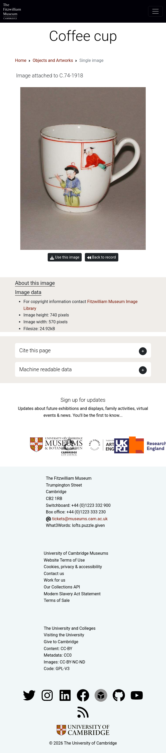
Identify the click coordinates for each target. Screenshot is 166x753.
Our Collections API (62, 586)
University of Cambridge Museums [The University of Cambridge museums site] (76, 553)
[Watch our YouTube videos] (136, 694)
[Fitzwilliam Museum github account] (119, 694)
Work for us (54, 580)
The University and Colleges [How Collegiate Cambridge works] (69, 628)
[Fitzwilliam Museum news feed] (83, 711)
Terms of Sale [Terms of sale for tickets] (57, 600)
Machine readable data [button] (45, 369)
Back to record (101, 257)
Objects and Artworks (53, 60)
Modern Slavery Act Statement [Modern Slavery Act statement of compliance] (72, 593)
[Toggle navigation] (155, 11)
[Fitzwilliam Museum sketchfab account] (101, 694)
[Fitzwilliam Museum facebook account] (66, 694)
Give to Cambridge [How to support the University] (61, 641)
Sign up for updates (83, 400)
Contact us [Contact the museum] (54, 573)
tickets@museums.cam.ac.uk (80, 518)
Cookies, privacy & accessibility (73, 566)
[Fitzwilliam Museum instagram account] (48, 694)
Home (20, 60)
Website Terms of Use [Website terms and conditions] (64, 560)
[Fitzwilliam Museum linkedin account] (83, 694)
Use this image (64, 257)
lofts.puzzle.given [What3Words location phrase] (88, 525)
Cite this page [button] (35, 350)
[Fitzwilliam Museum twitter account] (30, 694)
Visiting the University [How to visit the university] (64, 634)
